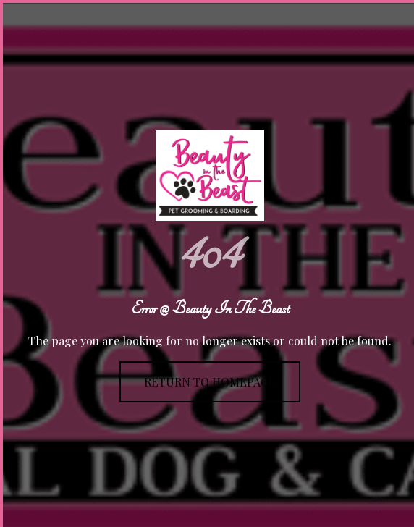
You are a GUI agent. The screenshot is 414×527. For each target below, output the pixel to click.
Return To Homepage (210, 381)
